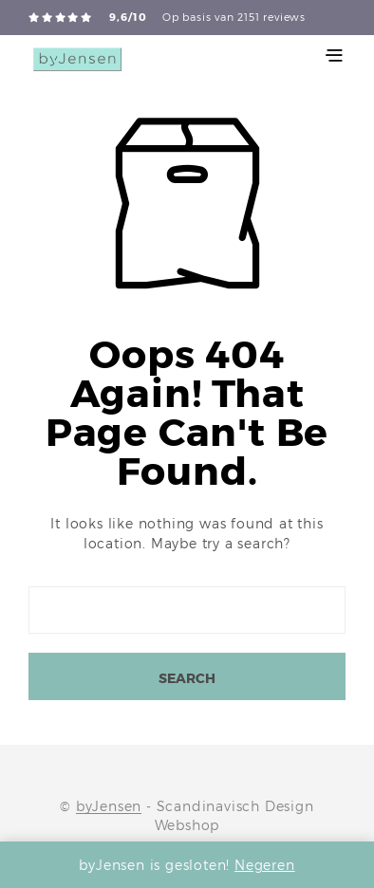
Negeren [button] (264, 865)
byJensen (108, 806)
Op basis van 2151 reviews (234, 17)
